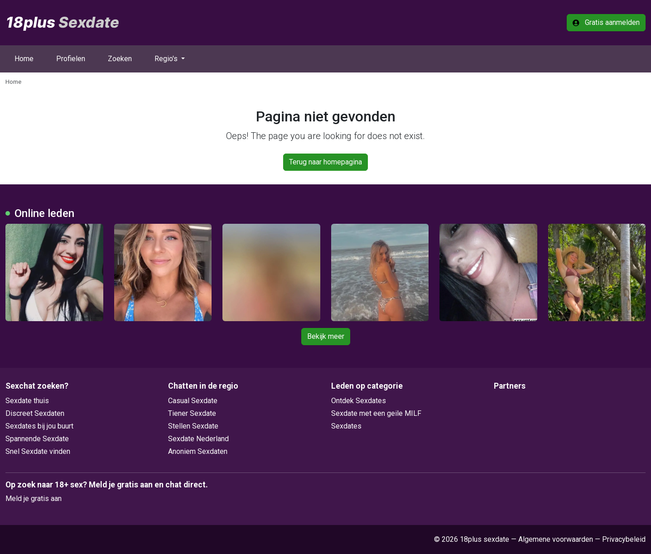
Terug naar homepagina (325, 162)
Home (24, 58)
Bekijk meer (325, 336)
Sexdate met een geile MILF (376, 413)
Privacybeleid (624, 539)
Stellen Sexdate (193, 426)
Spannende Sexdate (37, 438)
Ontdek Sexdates (358, 400)
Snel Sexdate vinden (37, 451)
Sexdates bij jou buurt (39, 426)
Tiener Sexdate (192, 413)
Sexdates (346, 426)
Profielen (70, 58)
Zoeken (120, 58)
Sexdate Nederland (198, 438)
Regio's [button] (166, 58)
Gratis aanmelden (606, 22)
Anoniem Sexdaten (197, 451)
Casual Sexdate (192, 400)
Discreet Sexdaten (34, 413)
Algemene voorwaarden (555, 539)
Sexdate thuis (27, 400)
